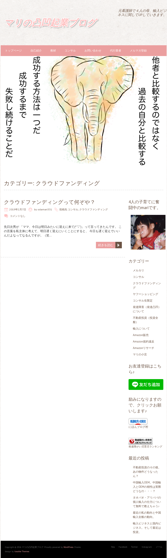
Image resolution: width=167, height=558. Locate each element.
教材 (53, 50)
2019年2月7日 (17, 209)
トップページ (13, 50)
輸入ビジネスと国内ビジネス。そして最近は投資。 (147, 528)
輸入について (141, 328)
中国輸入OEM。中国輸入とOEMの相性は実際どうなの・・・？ (147, 487)
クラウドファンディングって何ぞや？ (49, 202)
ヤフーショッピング (145, 294)
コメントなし (17, 215)
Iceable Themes (21, 551)
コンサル (70, 50)
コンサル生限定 (143, 300)
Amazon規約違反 (143, 341)
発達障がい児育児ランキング (145, 446)
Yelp (113, 546)
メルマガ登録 (138, 50)
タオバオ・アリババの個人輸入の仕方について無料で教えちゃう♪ (147, 502)
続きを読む (105, 245)
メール (159, 546)
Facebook (123, 546)
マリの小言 (140, 354)
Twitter (134, 546)
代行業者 (115, 50)
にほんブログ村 (138, 427)
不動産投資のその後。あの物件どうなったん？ (147, 472)
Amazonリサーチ (143, 348)
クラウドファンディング (93, 209)
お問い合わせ (92, 50)
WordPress (68, 547)
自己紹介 (36, 50)
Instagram (147, 546)
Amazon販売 (141, 335)
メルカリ (138, 270)
